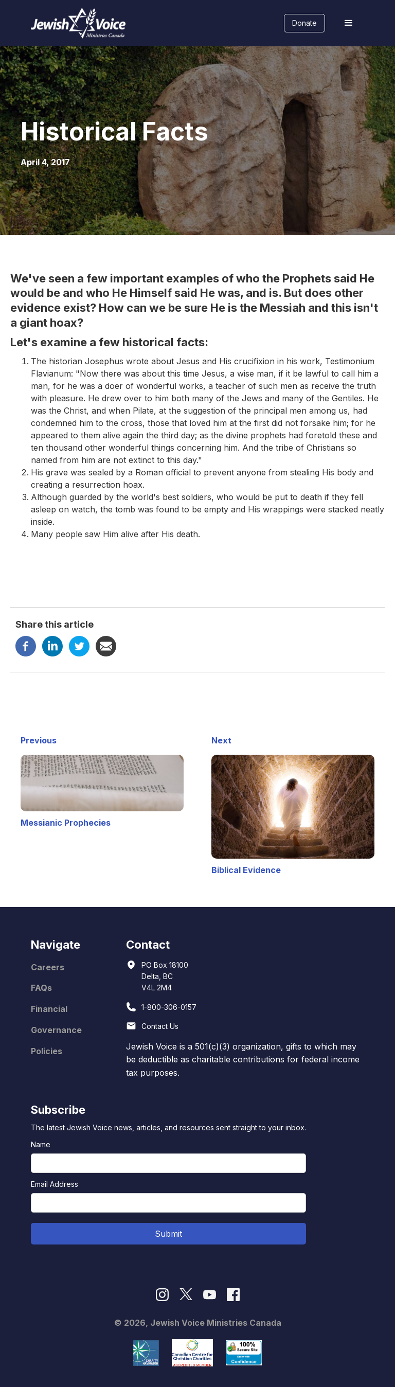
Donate (304, 23)
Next (221, 740)
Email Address (54, 1184)
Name (40, 1144)
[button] (348, 23)
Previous (39, 740)
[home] (78, 23)
